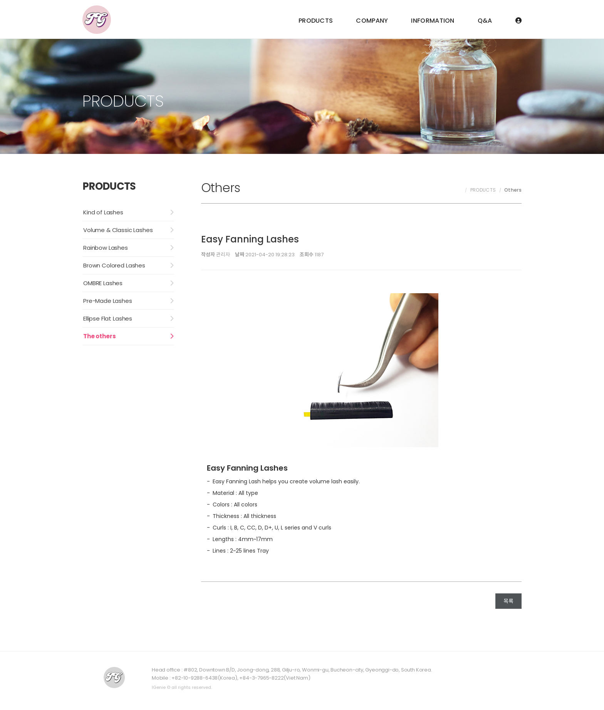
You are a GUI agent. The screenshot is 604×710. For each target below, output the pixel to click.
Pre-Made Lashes (107, 301)
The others (99, 336)
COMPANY (372, 20)
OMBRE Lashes (102, 283)
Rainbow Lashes (105, 248)
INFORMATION (432, 20)
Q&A (485, 20)
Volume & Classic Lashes (118, 230)
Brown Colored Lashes (114, 265)
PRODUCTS (316, 20)
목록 (508, 601)
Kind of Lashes (103, 212)
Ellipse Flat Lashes (107, 318)
